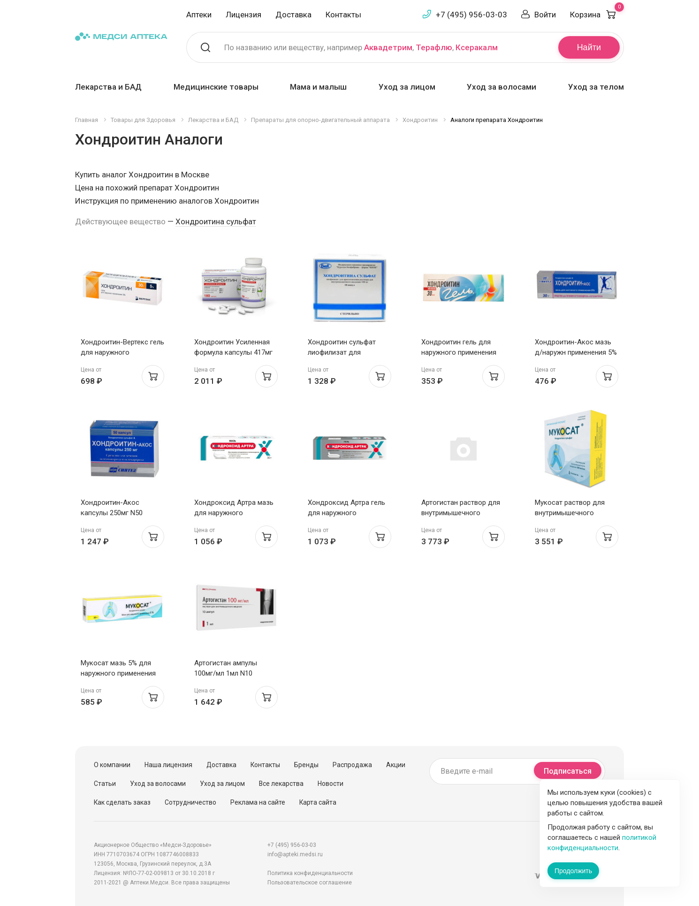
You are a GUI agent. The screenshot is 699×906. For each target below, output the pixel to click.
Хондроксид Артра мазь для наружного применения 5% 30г (234, 512)
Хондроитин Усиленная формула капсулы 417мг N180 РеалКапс (233, 352)
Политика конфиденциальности (310, 873)
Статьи (105, 783)
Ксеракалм (477, 47)
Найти (589, 47)
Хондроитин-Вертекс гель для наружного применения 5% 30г (122, 352)
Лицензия (243, 14)
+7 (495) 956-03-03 (471, 14)
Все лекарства (281, 783)
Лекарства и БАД (108, 86)
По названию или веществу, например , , (361, 47)
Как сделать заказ (122, 802)
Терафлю (434, 47)
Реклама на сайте (257, 802)
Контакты (343, 14)
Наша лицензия (168, 765)
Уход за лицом (407, 86)
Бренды (306, 765)
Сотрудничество (190, 802)
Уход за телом (596, 86)
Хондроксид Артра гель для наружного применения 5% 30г (346, 512)
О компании (112, 765)
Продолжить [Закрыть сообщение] (573, 871)
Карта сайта (317, 802)
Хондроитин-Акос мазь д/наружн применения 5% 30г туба (576, 352)
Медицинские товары (216, 86)
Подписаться (568, 771)
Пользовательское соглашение (309, 882)
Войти (545, 14)
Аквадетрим (388, 47)
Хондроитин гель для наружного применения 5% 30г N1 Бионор (458, 352)
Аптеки (199, 14)
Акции (395, 765)
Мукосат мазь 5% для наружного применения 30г (118, 673)
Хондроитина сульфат (215, 221)
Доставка (293, 14)
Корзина (597, 14)
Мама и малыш (318, 86)
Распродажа (352, 765)
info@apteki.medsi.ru (295, 854)
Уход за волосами (501, 86)
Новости (330, 783)
